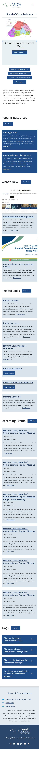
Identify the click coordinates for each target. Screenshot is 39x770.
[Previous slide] (3, 41)
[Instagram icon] (21, 743)
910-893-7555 (10, 703)
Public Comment (11, 300)
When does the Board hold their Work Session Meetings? (18, 661)
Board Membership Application (18, 382)
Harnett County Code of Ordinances (14, 347)
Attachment (9, 373)
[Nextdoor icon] (29, 743)
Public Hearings (11, 323)
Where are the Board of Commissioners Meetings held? (18, 650)
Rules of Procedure (12, 368)
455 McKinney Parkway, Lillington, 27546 (18, 699)
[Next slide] (36, 41)
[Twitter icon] (14, 743)
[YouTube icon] (25, 743)
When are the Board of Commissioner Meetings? (18, 639)
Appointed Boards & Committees (19, 78)
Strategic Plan (10, 132)
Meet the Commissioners (19, 69)
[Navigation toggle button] (32, 5)
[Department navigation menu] (36, 14)
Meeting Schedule (12, 396)
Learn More (19, 52)
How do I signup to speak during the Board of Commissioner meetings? (18, 673)
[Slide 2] (21, 62)
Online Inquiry (20, 82)
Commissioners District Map (17, 155)
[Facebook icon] (10, 743)
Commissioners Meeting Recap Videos (18, 265)
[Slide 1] (17, 62)
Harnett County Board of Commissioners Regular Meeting (19, 431)
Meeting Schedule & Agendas (19, 73)
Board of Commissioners (19, 14)
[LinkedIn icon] (18, 743)
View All (8, 124)
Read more (7, 146)
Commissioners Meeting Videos (18, 216)
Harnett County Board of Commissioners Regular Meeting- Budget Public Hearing (19, 497)
